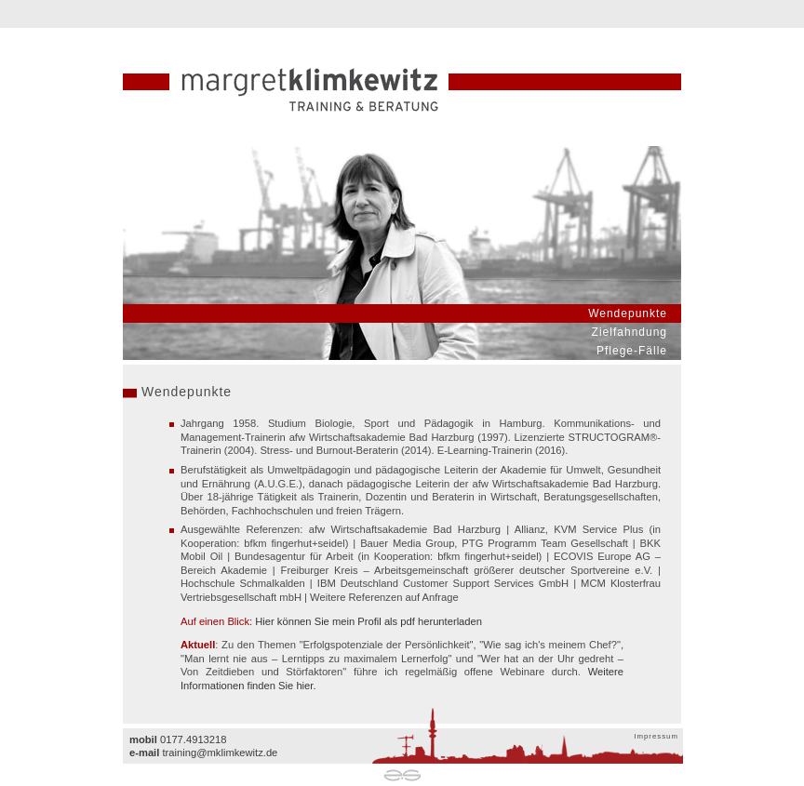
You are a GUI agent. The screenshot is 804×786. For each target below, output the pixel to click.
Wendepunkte (627, 313)
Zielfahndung (629, 332)
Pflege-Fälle (631, 350)
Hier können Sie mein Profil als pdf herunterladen (368, 621)
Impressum (656, 736)
